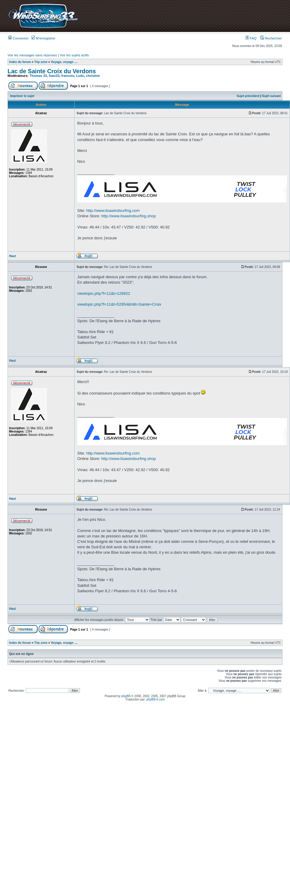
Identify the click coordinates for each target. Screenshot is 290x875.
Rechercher (271, 38)
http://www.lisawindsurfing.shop (128, 216)
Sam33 (54, 75)
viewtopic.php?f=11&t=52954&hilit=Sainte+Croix (119, 304)
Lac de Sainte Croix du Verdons (52, 71)
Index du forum (20, 62)
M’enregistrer (43, 38)
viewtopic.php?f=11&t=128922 (103, 293)
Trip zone (40, 62)
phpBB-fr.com (155, 699)
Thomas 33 (38, 75)
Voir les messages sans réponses (32, 55)
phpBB (125, 696)
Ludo (80, 75)
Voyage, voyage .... (64, 62)
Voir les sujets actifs (74, 55)
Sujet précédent (248, 96)
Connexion (18, 38)
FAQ (251, 38)
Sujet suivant (271, 96)
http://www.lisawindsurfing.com (113, 210)
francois (67, 75)
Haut (12, 256)
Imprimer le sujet (22, 96)
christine (93, 75)
